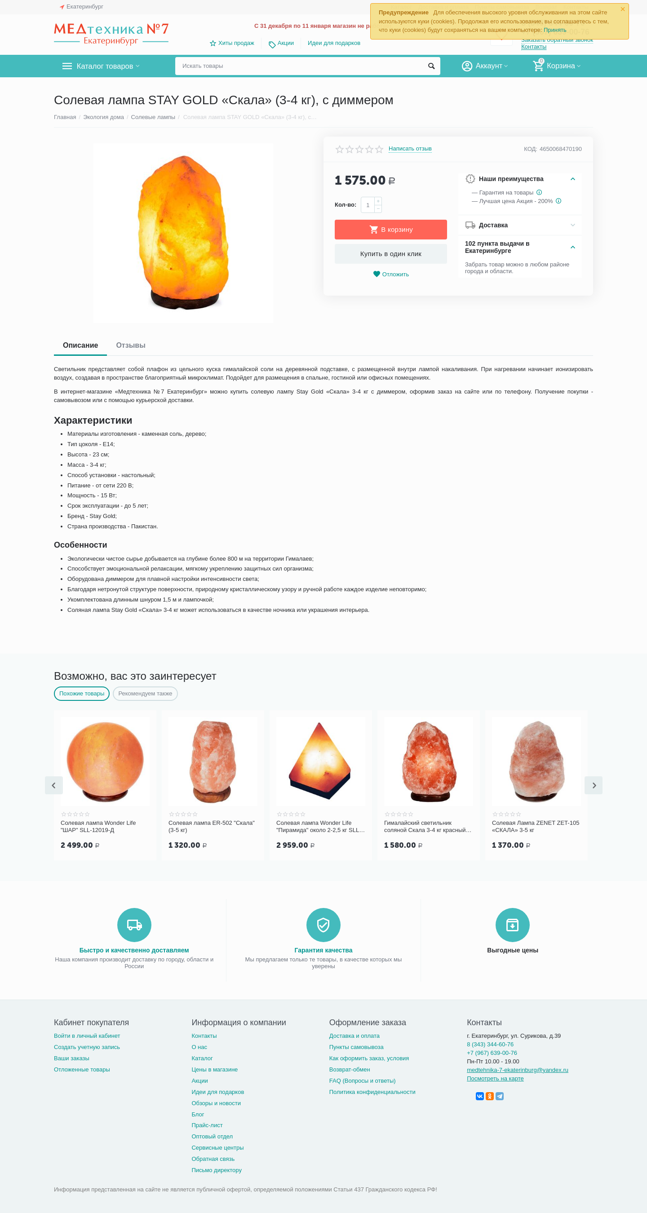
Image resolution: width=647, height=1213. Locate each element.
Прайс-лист (206, 1124)
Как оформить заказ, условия (369, 1057)
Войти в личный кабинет (87, 1034)
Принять (555, 30)
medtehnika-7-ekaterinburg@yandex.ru (517, 1069)
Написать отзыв (410, 149)
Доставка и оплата (354, 1034)
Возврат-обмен (349, 1068)
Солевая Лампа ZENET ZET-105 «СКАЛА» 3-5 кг (535, 826)
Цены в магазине (214, 1068)
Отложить (391, 274)
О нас (199, 1046)
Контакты (533, 46)
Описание (80, 345)
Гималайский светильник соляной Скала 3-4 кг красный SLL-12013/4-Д (425, 826)
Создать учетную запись (87, 1046)
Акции (286, 43)
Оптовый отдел (212, 1135)
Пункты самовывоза (356, 1046)
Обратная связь (213, 1158)
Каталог (202, 1057)
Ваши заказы (71, 1057)
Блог (197, 1113)
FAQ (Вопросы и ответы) (362, 1079)
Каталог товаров (107, 66)
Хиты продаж (236, 43)
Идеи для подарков (334, 43)
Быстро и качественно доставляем (134, 949)
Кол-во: (345, 204)
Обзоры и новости (216, 1102)
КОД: (530, 149)
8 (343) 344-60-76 (490, 1043)
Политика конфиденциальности (372, 1091)
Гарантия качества (323, 949)
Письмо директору (216, 1169)
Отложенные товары (82, 1068)
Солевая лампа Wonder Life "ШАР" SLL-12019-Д (98, 826)
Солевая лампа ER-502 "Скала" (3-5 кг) (211, 826)
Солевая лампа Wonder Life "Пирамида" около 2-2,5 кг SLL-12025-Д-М (318, 826)
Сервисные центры (217, 1146)
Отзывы (130, 345)
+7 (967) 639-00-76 (492, 1052)
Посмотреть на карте (495, 1077)
